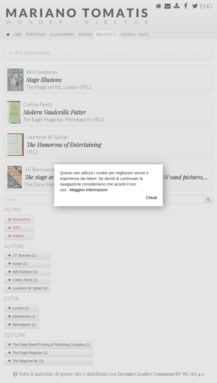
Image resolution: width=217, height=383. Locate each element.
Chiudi (151, 197)
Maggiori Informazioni (88, 190)
